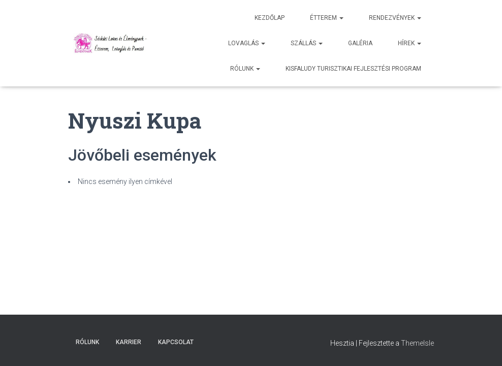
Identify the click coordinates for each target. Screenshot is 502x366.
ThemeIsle (417, 343)
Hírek (409, 43)
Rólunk (245, 68)
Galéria (360, 43)
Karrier (128, 342)
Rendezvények (395, 17)
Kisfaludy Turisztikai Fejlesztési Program (353, 68)
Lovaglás (246, 43)
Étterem (326, 17)
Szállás (307, 43)
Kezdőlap (270, 17)
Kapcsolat (176, 342)
